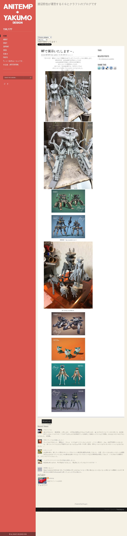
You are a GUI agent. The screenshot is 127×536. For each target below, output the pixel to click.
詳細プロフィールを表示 (54, 481)
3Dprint (6, 46)
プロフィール (48, 430)
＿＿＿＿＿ (7, 68)
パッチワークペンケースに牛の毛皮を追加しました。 (60, 460)
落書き (5, 53)
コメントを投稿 (46, 424)
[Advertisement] (81, 21)
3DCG (5, 50)
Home (5, 36)
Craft (5, 43)
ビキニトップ (48, 450)
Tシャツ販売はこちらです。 (13, 61)
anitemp (51, 478)
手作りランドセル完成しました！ (54, 440)
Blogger (84, 504)
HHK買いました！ (49, 468)
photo (5, 57)
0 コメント (69, 55)
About (5, 39)
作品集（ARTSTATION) (10, 64)
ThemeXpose (120, 509)
